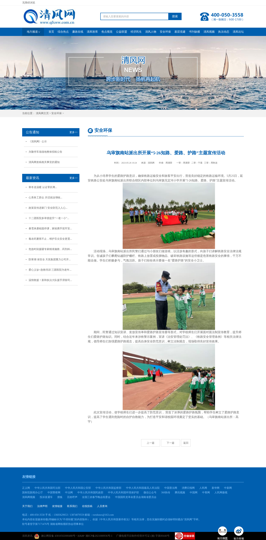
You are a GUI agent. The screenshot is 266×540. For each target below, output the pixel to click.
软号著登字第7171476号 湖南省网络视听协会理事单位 (53, 524)
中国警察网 (53, 492)
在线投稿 (87, 506)
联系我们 (72, 506)
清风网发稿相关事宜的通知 (44, 162)
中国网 (193, 492)
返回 (185, 442)
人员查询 (102, 506)
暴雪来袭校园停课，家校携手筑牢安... (50, 228)
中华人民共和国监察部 (108, 488)
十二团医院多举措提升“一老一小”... (49, 218)
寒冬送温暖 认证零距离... (43, 187)
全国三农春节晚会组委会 (96, 497)
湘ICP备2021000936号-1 (99, 535)
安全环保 (56, 113)
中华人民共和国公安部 (78, 488)
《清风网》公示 (38, 141)
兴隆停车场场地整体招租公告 (45, 151)
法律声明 (42, 506)
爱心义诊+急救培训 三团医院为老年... (50, 269)
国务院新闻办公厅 (32, 492)
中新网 (228, 488)
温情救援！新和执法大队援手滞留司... (50, 280)
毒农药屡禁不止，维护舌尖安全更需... (50, 238)
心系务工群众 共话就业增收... (45, 197)
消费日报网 (188, 488)
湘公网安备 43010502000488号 (54, 536)
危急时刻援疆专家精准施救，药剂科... (50, 249)
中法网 (69, 492)
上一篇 (150, 442)
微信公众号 (150, 492)
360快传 (165, 492)
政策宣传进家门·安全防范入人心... (48, 207)
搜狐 (59, 497)
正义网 (26, 488)
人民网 (203, 488)
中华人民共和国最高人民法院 (143, 488)
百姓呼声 (72, 497)
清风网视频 (28, 497)
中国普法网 (170, 488)
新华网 (215, 488)
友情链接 (57, 506)
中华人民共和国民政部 (90, 492)
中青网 (206, 492)
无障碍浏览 (28, 2)
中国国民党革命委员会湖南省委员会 (135, 497)
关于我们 (27, 506)
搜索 (175, 16)
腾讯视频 (180, 492)
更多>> (73, 132)
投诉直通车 (46, 497)
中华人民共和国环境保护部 (123, 492)
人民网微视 (220, 492)
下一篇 (170, 442)
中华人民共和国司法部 (47, 488)
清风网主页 (42, 113)
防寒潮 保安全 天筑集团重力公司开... (50, 259)
